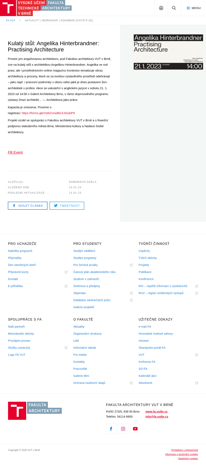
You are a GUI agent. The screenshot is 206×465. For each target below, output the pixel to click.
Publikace (145, 272)
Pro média (80, 354)
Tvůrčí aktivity (148, 258)
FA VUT (10, 20)
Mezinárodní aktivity (21, 333)
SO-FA (143, 368)
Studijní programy (84, 258)
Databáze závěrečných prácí (92, 300)
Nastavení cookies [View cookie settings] (188, 458)
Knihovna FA (147, 361)
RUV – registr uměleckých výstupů (161, 293)
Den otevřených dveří (22, 265)
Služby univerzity (19, 347)
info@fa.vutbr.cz (157, 416)
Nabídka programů (20, 250)
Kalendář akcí (148, 375)
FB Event (15, 152)
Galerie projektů (83, 307)
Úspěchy (144, 250)
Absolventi (150, 382)
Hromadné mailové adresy (156, 333)
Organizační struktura (87, 333)
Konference (146, 279)
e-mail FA (145, 326)
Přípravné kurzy (18, 272)
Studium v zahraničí (86, 279)
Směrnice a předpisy (86, 286)
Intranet (144, 340)
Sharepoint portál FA (152, 347)
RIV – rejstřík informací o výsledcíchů (163, 286)
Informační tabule (84, 347)
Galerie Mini (81, 375)
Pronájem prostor (19, 340)
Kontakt (13, 279)
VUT (146, 354)
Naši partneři (16, 326)
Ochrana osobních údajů (89, 382)
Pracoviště (80, 368)
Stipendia (79, 293)
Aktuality (78, 326)
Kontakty (79, 361)
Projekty (144, 265)
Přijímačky (15, 258)
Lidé (76, 340)
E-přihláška (15, 286)
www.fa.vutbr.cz (157, 411)
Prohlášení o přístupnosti (184, 450)
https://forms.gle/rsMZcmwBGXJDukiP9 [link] (48, 113)
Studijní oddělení (84, 250)
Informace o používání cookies (181, 454)
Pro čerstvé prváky (85, 265)
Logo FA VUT (16, 354)
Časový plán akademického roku (94, 272)
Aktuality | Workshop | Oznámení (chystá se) (59, 20)
